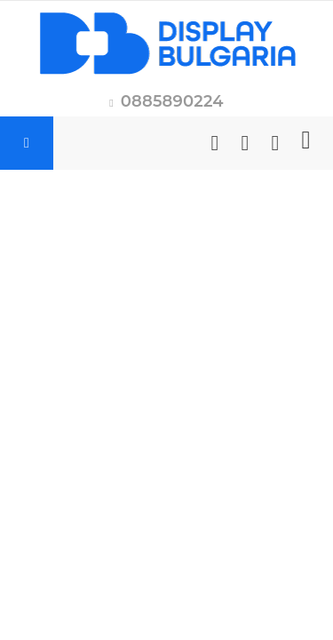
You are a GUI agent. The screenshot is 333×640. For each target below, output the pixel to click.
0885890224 (172, 101)
